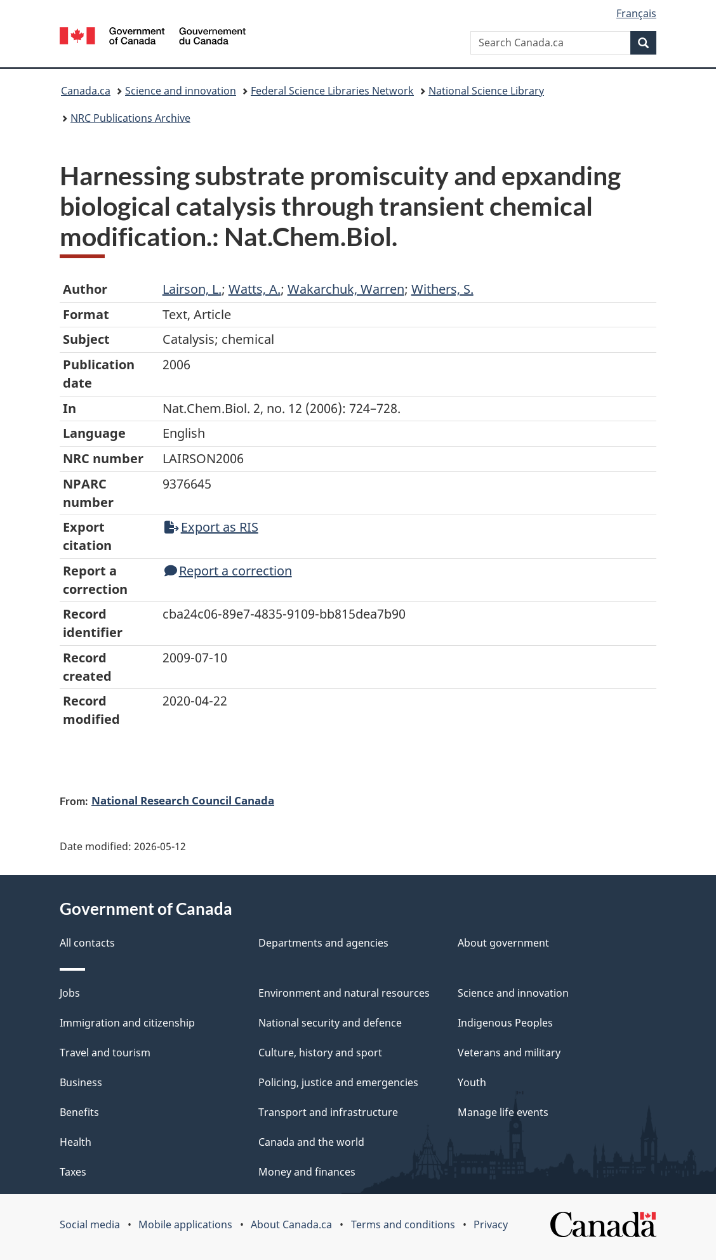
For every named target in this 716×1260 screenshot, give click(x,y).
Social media (90, 1224)
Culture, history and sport (320, 1053)
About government (503, 943)
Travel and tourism (105, 1053)
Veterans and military (509, 1053)
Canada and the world (311, 1142)
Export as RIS (211, 526)
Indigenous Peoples (505, 1023)
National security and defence (330, 1023)
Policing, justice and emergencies (338, 1082)
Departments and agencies (323, 943)
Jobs (70, 993)
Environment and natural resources (344, 993)
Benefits (79, 1112)
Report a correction (228, 570)
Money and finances (306, 1172)
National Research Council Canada (182, 800)
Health (75, 1142)
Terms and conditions (403, 1224)
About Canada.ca (291, 1224)
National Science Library (486, 91)
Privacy (491, 1224)
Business (81, 1082)
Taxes (73, 1172)
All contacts (87, 943)
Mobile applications (185, 1224)
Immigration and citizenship (127, 1023)
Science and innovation (180, 91)
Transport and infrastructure (328, 1112)
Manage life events (503, 1112)
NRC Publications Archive (130, 118)
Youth (472, 1082)
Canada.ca (85, 91)
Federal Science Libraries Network (332, 91)
